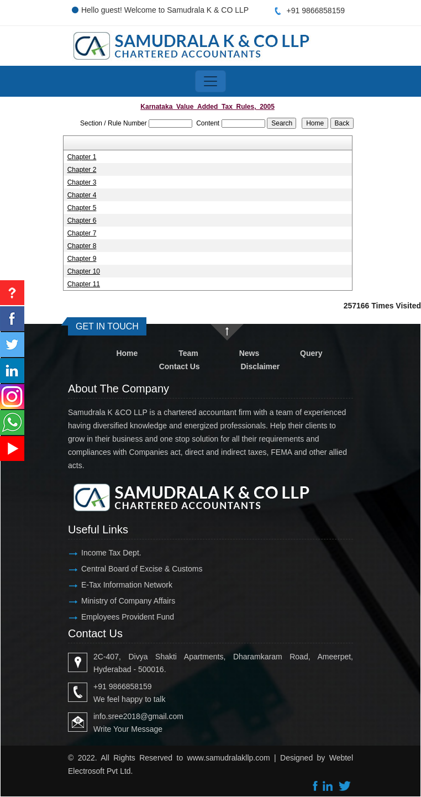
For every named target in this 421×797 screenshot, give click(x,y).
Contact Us (179, 366)
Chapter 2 (82, 170)
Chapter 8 (82, 246)
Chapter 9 (82, 259)
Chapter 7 (82, 233)
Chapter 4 (82, 195)
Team (188, 353)
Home (127, 353)
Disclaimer (260, 366)
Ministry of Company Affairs (128, 600)
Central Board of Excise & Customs (141, 568)
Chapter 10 (83, 271)
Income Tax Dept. (111, 552)
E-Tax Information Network (126, 584)
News (249, 353)
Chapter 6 (82, 220)
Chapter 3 (82, 182)
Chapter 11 (83, 284)
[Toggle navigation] (210, 81)
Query (311, 353)
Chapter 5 (82, 208)
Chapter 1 (82, 157)
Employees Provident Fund (127, 616)
